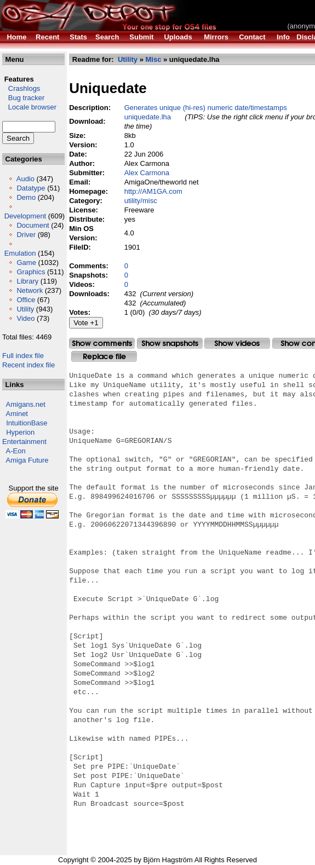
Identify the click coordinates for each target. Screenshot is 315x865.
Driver (26, 234)
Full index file (23, 355)
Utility (25, 309)
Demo (26, 197)
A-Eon (16, 451)
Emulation (20, 253)
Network (29, 290)
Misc (153, 59)
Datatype (30, 188)
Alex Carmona (146, 173)
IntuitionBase (26, 423)
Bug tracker (23, 98)
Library (27, 281)
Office (25, 300)
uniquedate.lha (147, 117)
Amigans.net (25, 404)
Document (32, 225)
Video (25, 318)
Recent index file (28, 365)
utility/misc (140, 201)
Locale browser (29, 107)
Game (26, 262)
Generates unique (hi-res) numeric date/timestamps (205, 107)
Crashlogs (21, 88)
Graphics (30, 272)
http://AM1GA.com (153, 191)
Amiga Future (27, 460)
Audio (25, 179)
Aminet (17, 414)
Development (25, 216)
